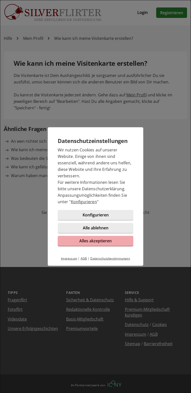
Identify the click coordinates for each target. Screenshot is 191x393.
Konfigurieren (84, 201)
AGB (84, 258)
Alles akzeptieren (95, 241)
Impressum (69, 258)
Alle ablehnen (95, 228)
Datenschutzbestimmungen (110, 258)
